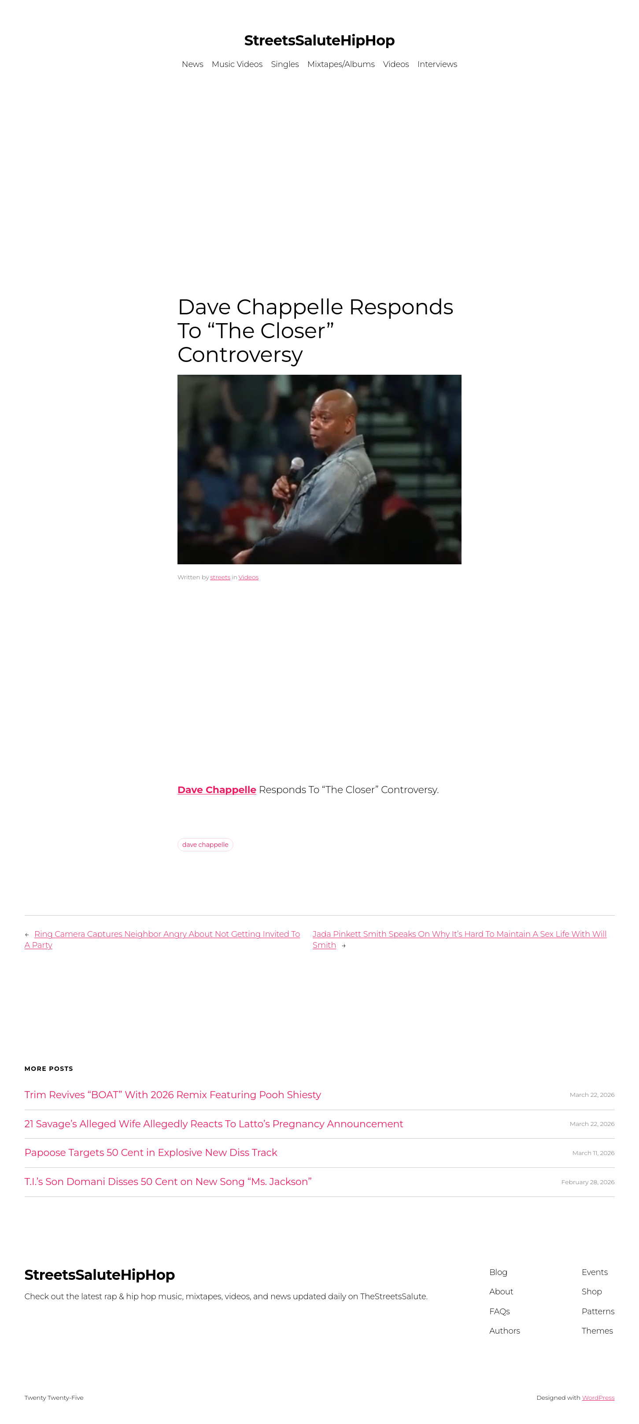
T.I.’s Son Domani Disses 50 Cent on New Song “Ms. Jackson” (168, 1182)
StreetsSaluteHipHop (319, 40)
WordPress (598, 1398)
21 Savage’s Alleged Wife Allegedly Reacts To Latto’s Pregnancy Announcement (214, 1124)
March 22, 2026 (592, 1095)
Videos (249, 577)
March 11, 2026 (594, 1153)
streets (220, 577)
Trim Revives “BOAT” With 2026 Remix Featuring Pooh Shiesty (173, 1095)
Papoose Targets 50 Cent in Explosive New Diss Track (151, 1153)
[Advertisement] (319, 171)
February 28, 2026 (588, 1182)
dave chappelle (205, 845)
